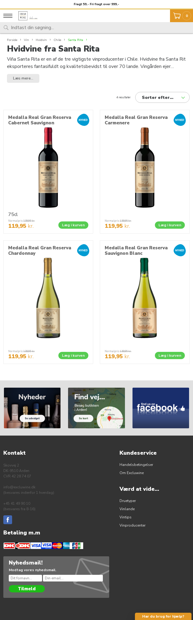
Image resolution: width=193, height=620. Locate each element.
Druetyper (127, 500)
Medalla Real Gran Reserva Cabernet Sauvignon (39, 120)
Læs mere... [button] (23, 78)
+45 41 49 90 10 (16, 503)
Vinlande (127, 509)
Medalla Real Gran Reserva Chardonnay (39, 250)
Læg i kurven (73, 225)
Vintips (125, 517)
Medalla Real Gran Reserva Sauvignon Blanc (136, 250)
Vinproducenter (132, 525)
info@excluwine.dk (19, 487)
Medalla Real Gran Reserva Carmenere (136, 120)
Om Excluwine (131, 472)
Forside (12, 40)
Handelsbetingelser (136, 464)
